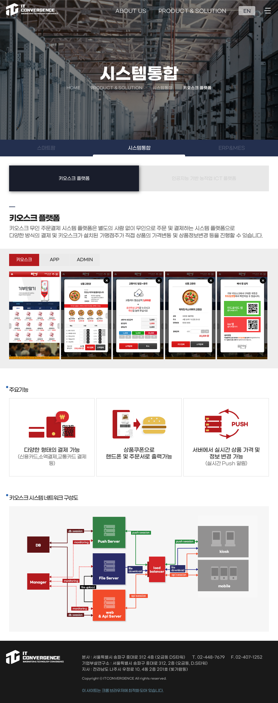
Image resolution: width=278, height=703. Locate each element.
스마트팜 (46, 148)
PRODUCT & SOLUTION (192, 11)
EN (247, 11)
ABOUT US (130, 11)
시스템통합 (139, 148)
